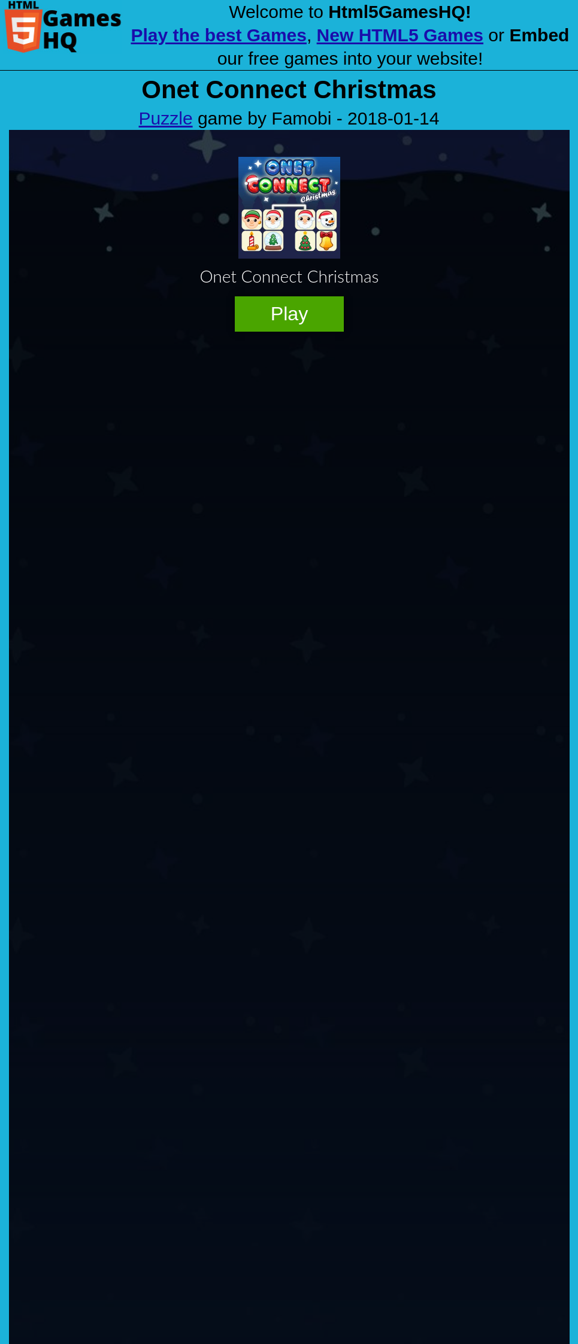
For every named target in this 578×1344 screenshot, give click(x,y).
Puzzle (166, 118)
